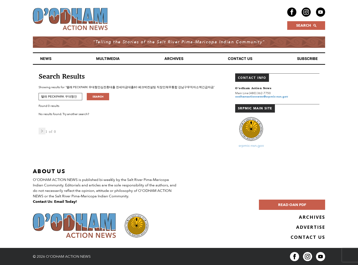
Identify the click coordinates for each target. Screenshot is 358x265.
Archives (173, 58)
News (45, 58)
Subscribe (307, 58)
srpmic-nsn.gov (251, 145)
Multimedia (108, 58)
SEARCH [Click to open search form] (306, 25)
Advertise (310, 227)
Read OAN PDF (292, 204)
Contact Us (240, 58)
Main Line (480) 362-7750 (253, 93)
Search (97, 96)
